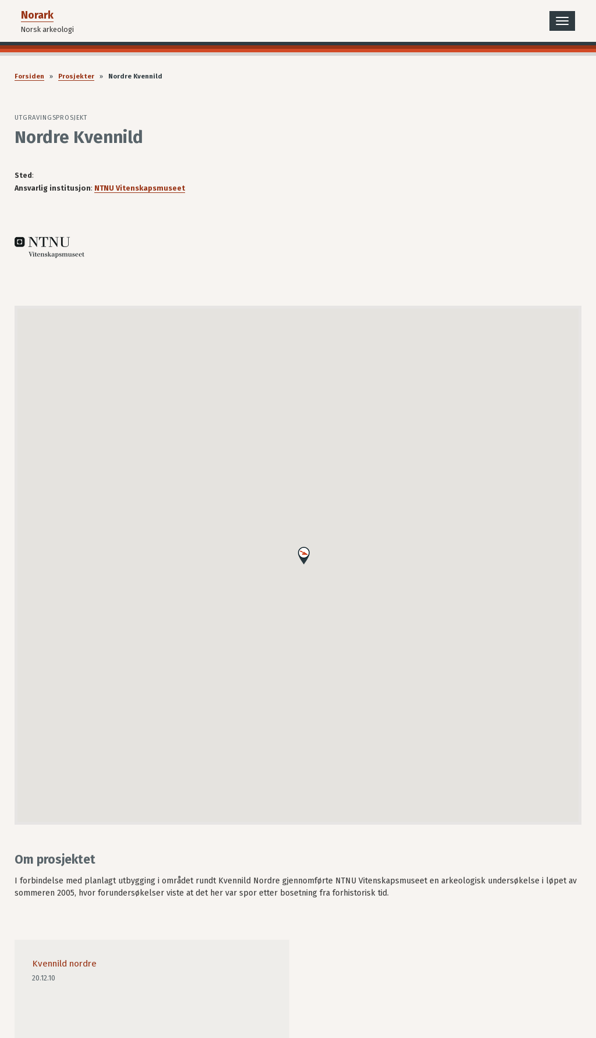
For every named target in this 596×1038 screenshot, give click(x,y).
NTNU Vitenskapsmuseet (139, 188)
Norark (37, 15)
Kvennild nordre (64, 963)
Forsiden (29, 76)
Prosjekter (76, 76)
